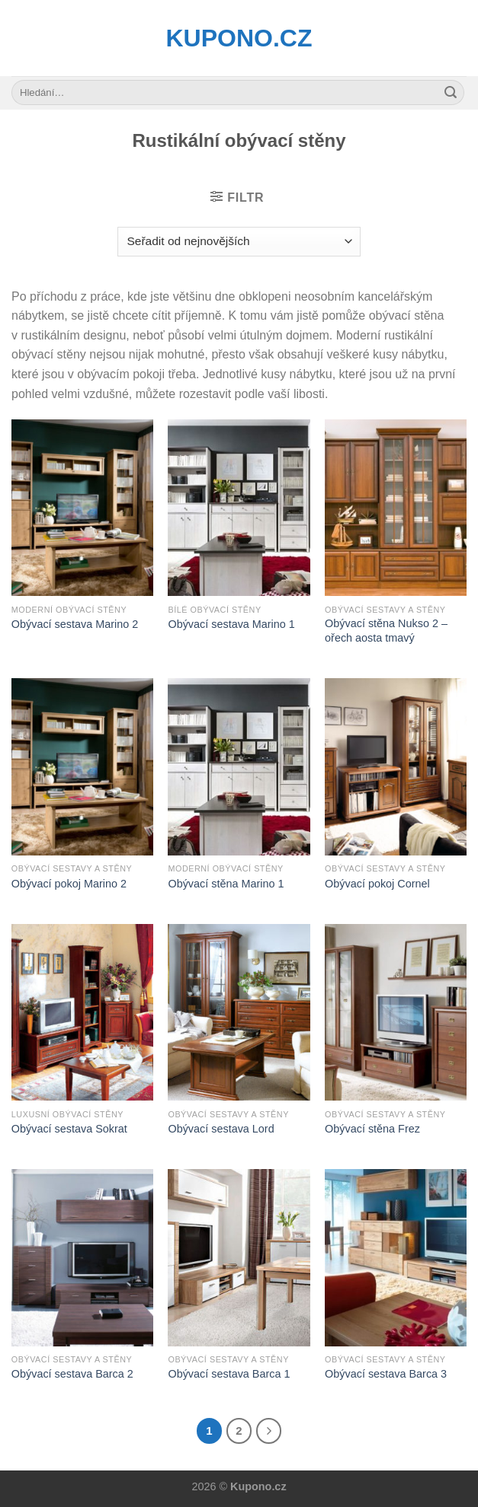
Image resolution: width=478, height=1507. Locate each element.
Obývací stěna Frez (372, 1129)
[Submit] (451, 93)
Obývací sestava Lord (221, 1129)
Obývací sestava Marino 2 (74, 624)
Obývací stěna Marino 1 (226, 884)
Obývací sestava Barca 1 (229, 1374)
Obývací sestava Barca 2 (72, 1374)
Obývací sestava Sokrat (69, 1129)
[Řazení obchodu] (239, 241)
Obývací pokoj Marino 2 (69, 884)
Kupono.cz (239, 38)
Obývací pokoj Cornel (377, 884)
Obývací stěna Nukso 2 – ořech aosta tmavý (386, 630)
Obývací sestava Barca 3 (386, 1374)
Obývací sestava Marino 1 (231, 624)
